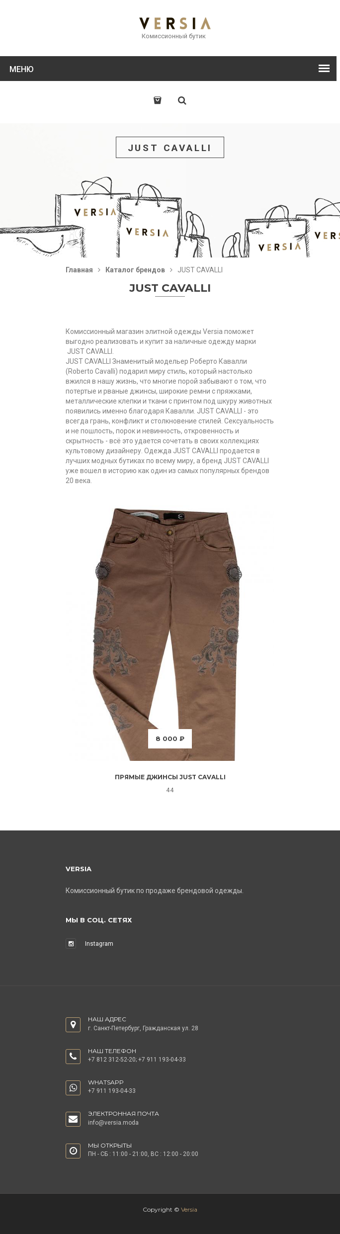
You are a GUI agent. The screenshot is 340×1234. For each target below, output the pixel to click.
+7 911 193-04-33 (162, 1059)
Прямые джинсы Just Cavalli (170, 777)
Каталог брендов (135, 270)
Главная (79, 270)
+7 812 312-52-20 (112, 1059)
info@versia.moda (113, 1122)
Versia (189, 1209)
